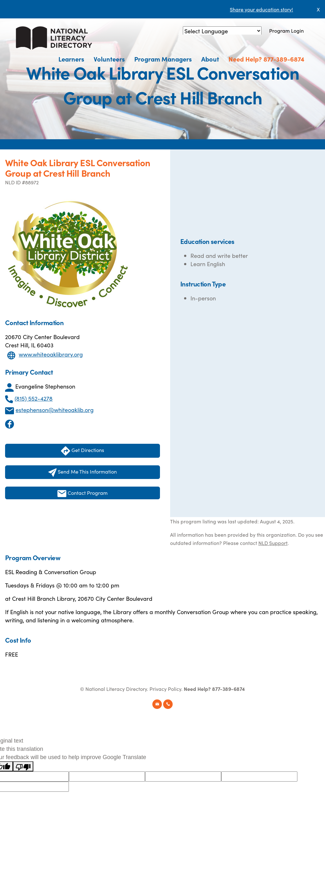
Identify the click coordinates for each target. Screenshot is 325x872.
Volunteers (109, 58)
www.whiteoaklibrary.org (51, 354)
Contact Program (82, 493)
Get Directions (82, 451)
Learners (71, 58)
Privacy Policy (165, 688)
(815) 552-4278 (34, 398)
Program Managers (163, 58)
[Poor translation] (23, 766)
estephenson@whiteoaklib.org (55, 410)
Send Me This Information (82, 472)
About (210, 58)
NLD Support (273, 542)
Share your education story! (261, 9)
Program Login (286, 30)
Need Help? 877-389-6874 (266, 58)
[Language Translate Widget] (222, 31)
